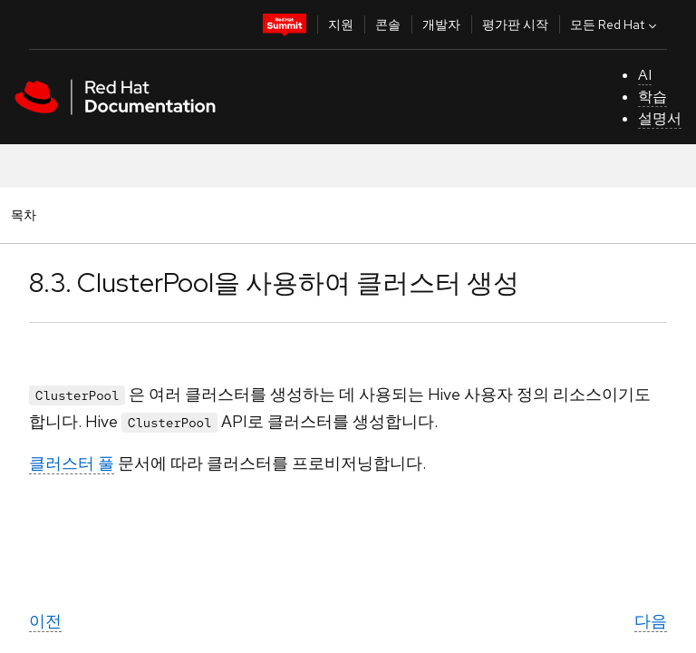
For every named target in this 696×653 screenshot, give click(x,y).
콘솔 (388, 24)
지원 (340, 24)
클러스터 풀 (71, 463)
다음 (650, 620)
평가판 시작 (515, 24)
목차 (26, 214)
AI (645, 74)
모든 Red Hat (615, 24)
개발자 (441, 24)
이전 (45, 620)
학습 (652, 96)
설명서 (660, 118)
